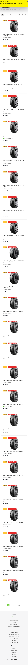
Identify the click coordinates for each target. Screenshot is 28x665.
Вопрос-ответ (14, 638)
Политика (14, 656)
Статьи (14, 652)
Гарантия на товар (14, 636)
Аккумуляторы (14, 624)
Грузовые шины (14, 620)
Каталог (14, 614)
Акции (14, 640)
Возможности (14, 642)
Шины (14, 617)
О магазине (14, 645)
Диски (14, 622)
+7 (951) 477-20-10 (14, 659)
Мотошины (14, 618)
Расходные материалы (14, 626)
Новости (14, 648)
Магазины (14, 650)
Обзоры (14, 654)
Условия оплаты (14, 632)
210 (19, 605)
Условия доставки (14, 634)
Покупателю (14, 630)
